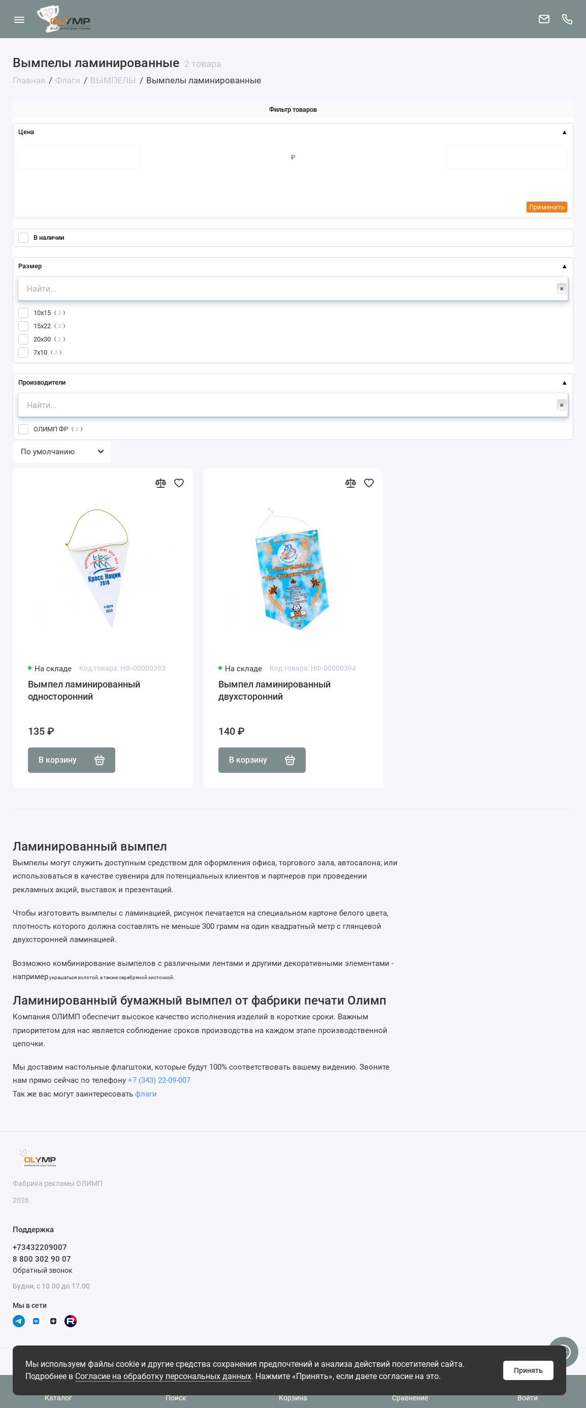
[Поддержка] (567, 19)
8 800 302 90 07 (42, 1259)
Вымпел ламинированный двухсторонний (274, 690)
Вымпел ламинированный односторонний (84, 690)
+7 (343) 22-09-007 (159, 1080)
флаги (146, 1094)
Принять (528, 1370)
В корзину (72, 760)
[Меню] (19, 19)
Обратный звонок (43, 1270)
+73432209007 (40, 1247)
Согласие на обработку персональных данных (163, 1376)
